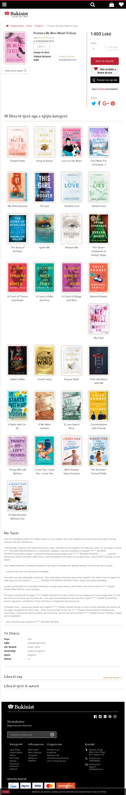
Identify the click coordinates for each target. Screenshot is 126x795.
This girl (44, 206)
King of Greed (44, 161)
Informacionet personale (58, 758)
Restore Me (71, 247)
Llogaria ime (54, 744)
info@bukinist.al (96, 769)
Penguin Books (67, 56)
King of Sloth (71, 379)
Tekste (13, 755)
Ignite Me (44, 247)
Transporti (32, 755)
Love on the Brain (72, 161)
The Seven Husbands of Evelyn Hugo (98, 251)
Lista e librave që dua (56, 761)
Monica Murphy (46, 37)
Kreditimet (51, 753)
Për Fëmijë (14, 758)
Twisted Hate (17, 161)
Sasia (93, 43)
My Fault (99, 338)
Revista (13, 761)
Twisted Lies (99, 206)
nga (35, 37)
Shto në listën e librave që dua (106, 71)
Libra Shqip (15, 750)
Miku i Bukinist (35, 753)
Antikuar (13, 769)
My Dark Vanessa (17, 206)
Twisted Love (71, 206)
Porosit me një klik (106, 80)
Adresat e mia (53, 755)
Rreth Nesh (33, 750)
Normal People (98, 296)
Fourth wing (45, 379)
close (6, 791)
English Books (16, 753)
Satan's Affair (17, 379)
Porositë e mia (53, 750)
